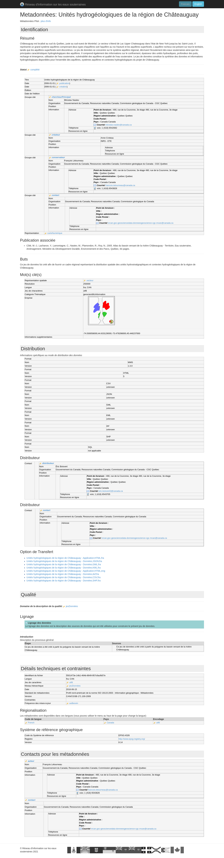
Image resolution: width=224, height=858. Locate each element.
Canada (110, 722)
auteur (31, 761)
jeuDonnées (72, 606)
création (63, 86)
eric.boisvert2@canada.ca (111, 491)
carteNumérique (54, 233)
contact (55, 195)
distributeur (48, 463)
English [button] (198, 4)
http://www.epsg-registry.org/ (131, 739)
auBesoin (73, 703)
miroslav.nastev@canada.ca (118, 125)
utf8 (71, 682)
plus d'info (46, 21)
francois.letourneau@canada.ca (120, 185)
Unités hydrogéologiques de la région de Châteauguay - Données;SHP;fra (63, 580)
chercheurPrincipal (61, 97)
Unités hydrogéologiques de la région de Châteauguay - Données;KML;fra (63, 567)
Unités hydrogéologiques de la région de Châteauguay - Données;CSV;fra (63, 577)
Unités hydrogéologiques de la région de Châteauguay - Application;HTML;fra (65, 558)
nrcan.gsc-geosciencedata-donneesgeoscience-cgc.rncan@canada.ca (140, 223)
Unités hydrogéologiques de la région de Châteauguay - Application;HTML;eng (65, 571)
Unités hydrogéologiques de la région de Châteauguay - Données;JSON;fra (64, 561)
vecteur (90, 280)
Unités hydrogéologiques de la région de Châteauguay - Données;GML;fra (63, 564)
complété (35, 69)
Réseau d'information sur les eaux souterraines (53, 4)
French (31, 722)
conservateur (58, 157)
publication (64, 83)
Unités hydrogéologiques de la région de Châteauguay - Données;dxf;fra (62, 574)
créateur (56, 135)
